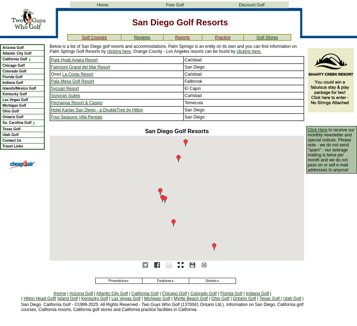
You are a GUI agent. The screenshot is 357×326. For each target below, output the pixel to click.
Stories (212, 281)
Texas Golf (11, 129)
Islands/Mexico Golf (19, 88)
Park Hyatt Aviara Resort (74, 59)
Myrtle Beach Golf (191, 298)
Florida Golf (12, 77)
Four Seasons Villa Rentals (77, 117)
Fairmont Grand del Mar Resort (80, 67)
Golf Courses (94, 37)
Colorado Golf (14, 71)
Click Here (317, 129)
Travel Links (12, 146)
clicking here (119, 51)
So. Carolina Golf (19, 123)
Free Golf (175, 4)
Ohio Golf (10, 111)
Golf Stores (267, 37)
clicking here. (249, 51)
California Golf (16, 59)
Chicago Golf (13, 65)
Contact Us (11, 140)
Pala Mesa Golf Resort (72, 81)
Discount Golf (252, 4)
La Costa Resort (78, 74)
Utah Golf (10, 135)
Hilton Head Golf (39, 298)
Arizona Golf (13, 48)
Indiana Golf (12, 83)
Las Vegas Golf (15, 100)
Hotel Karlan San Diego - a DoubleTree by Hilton (97, 109)
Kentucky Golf (14, 94)
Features (165, 281)
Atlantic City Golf (16, 53)
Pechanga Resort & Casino (77, 102)
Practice (222, 37)
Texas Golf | (271, 298)
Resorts (182, 37)
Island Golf (67, 298)
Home (103, 4)
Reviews (142, 37)
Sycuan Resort (65, 88)
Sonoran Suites (65, 95)
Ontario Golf (12, 117)
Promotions (119, 281)
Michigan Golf (14, 105)
